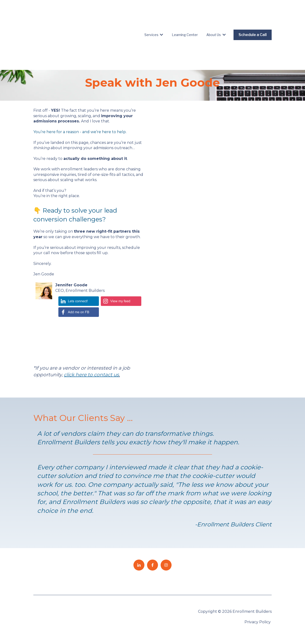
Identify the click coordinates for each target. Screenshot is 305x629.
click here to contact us (91, 341)
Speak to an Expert (253, 599)
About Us (213, 18)
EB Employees (254, 612)
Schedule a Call (253, 18)
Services (151, 18)
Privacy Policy (258, 588)
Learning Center (185, 18)
